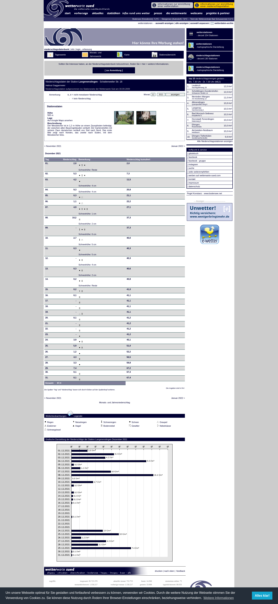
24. (46, 340)
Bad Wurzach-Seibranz (203, 113)
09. (46, 228)
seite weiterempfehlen (199, 172)
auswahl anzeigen (165, 23)
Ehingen (196, 124)
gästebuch (193, 153)
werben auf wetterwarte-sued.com (205, 175)
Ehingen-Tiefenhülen (201, 136)
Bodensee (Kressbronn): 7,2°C (146, 19)
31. (46, 378)
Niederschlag (69, 160)
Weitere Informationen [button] (218, 598)
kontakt (192, 179)
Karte (126, 55)
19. (46, 312)
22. (46, 329)
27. (46, 358)
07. (46, 208)
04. (46, 190)
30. (46, 373)
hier (143, 64)
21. (46, 324)
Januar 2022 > (178, 147)
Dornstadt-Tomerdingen (203, 119)
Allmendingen (198, 102)
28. (46, 363)
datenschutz (194, 186)
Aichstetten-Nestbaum (202, 130)
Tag (47, 160)
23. (46, 335)
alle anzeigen (181, 23)
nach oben (169, 572)
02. (46, 174)
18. (46, 307)
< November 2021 (52, 147)
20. (46, 318)
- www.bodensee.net (212, 193)
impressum (194, 183)
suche (191, 168)
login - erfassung (84, 49)
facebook (193, 157)
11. (46, 249)
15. (46, 290)
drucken (158, 572)
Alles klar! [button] (262, 595)
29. (46, 369)
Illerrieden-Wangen (201, 96)
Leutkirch (196, 85)
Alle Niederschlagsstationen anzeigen (215, 141)
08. (46, 218)
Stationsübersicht (167, 55)
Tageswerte (60, 55)
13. (46, 269)
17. (46, 301)
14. (46, 280)
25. (46, 346)
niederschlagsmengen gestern (210, 78)
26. (46, 352)
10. (46, 238)
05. (46, 196)
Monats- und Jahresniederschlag (114, 403)
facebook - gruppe (197, 161)
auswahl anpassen (199, 23)
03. (46, 180)
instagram (193, 164)
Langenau (196, 108)
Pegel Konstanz (194, 193)
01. (46, 164)
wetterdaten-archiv (222, 23)
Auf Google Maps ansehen (60, 121)
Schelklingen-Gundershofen (205, 91)
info (72, 49)
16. (46, 296)
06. (46, 202)
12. (46, 259)
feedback (180, 572)
